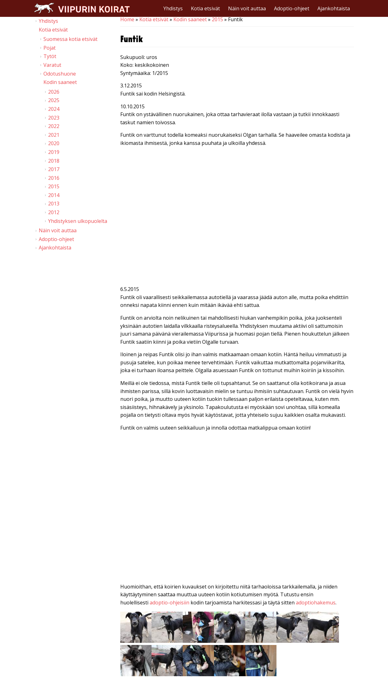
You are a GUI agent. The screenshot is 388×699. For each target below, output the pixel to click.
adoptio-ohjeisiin (169, 602)
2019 (53, 152)
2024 (53, 109)
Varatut (52, 65)
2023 (53, 117)
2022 (53, 126)
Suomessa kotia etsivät (70, 39)
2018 (53, 160)
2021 (53, 134)
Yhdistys (173, 8)
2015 (217, 19)
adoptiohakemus (316, 602)
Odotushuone (59, 73)
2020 (53, 143)
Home (127, 19)
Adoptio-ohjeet (291, 8)
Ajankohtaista (333, 8)
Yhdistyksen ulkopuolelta (77, 221)
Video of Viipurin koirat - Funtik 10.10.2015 (237, 217)
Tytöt (49, 56)
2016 (53, 178)
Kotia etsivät (205, 8)
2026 (53, 91)
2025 (53, 100)
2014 (53, 195)
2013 (53, 203)
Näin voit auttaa (247, 8)
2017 (53, 169)
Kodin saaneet (190, 19)
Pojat (49, 47)
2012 (53, 212)
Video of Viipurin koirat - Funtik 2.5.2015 (237, 502)
